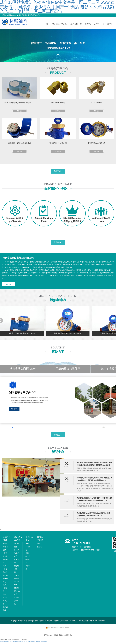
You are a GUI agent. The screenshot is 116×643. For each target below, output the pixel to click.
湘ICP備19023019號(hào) (63, 635)
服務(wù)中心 (79, 24)
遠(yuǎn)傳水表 (16, 575)
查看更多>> (14, 409)
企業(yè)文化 (5, 588)
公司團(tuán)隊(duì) (5, 578)
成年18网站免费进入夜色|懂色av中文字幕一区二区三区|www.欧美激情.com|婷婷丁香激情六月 (23, 641)
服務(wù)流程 (27, 547)
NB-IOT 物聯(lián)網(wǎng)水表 (16, 550)
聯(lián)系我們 (107, 24)
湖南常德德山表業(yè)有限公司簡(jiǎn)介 (5, 553)
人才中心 (97, 24)
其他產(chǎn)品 (16, 601)
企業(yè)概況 (60, 24)
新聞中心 (88, 24)
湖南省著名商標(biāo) (23, 368)
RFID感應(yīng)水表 (17, 591)
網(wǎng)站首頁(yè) (50, 24)
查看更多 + (58, 171)
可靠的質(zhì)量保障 (68, 368)
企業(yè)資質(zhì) (5, 569)
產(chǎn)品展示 (69, 24)
